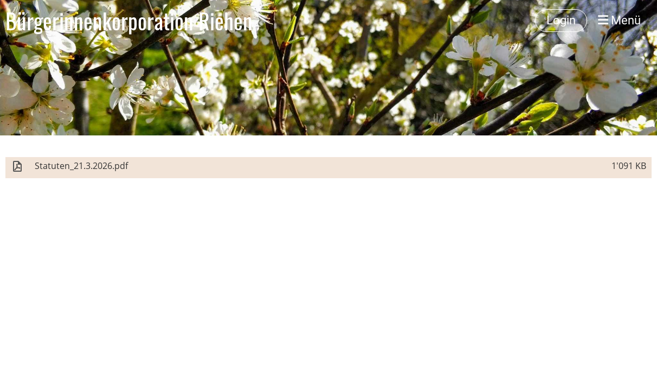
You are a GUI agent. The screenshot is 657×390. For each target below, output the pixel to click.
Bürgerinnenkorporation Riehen (129, 20)
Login (561, 20)
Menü (619, 20)
